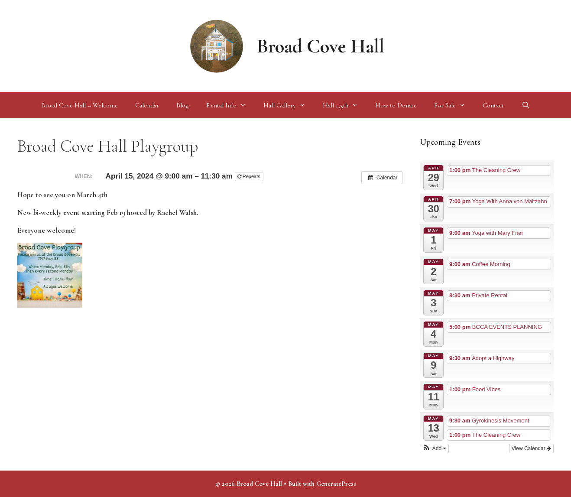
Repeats (249, 176)
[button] (434, 448)
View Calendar (531, 448)
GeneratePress (336, 483)
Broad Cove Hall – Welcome (79, 105)
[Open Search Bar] (525, 105)
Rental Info (230, 105)
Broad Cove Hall (320, 46)
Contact (493, 105)
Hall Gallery (288, 105)
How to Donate (396, 105)
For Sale (454, 105)
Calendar (147, 105)
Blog (182, 105)
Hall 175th (345, 105)
